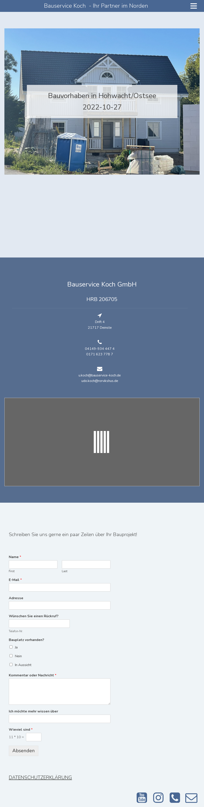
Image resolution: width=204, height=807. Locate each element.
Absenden (23, 750)
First (12, 571)
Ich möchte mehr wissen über (33, 711)
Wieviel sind (21, 729)
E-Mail (15, 580)
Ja (16, 647)
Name (15, 557)
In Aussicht (23, 665)
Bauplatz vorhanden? (26, 640)
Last (64, 571)
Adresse (16, 598)
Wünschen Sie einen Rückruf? (34, 616)
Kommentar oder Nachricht (32, 675)
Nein (18, 656)
